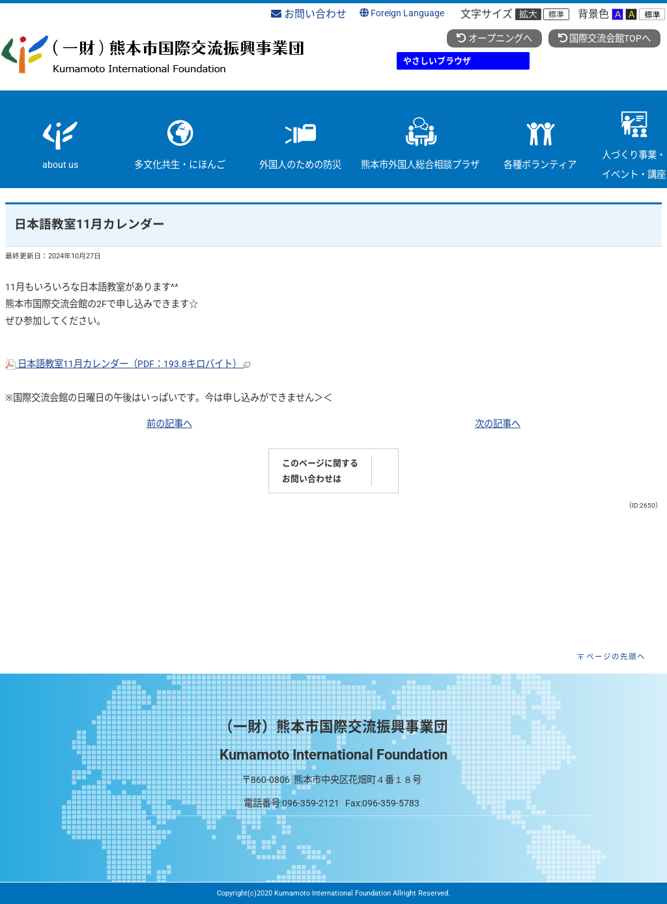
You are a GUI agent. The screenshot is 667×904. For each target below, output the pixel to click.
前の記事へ (169, 424)
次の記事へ (497, 424)
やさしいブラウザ (437, 61)
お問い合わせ (309, 14)
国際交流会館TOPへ (604, 38)
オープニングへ (494, 38)
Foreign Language (402, 13)
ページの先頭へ (616, 656)
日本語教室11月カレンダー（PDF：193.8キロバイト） (127, 364)
